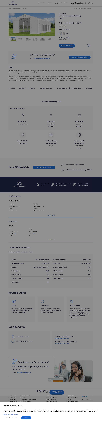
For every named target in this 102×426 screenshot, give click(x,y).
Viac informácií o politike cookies (10, 414)
